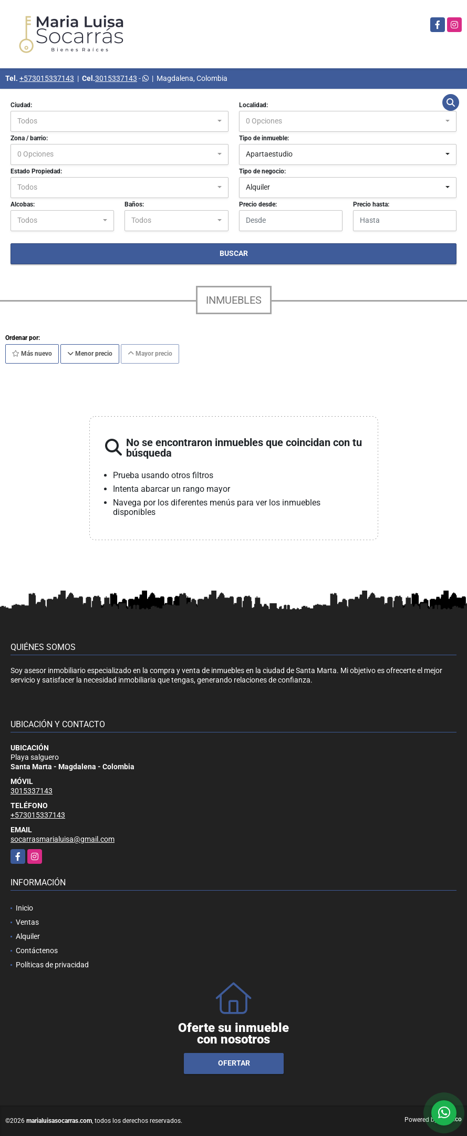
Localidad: (253, 105)
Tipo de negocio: (262, 171)
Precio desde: (258, 204)
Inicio (24, 908)
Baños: (134, 204)
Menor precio (89, 353)
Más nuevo (32, 353)
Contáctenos (37, 950)
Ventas (27, 922)
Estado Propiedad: (36, 171)
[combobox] (120, 121)
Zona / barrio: (29, 138)
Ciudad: (21, 105)
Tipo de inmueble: (264, 138)
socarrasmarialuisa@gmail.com (63, 839)
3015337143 (116, 78)
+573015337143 (46, 78)
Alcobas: (23, 204)
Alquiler (28, 936)
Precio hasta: (371, 204)
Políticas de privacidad (52, 965)
